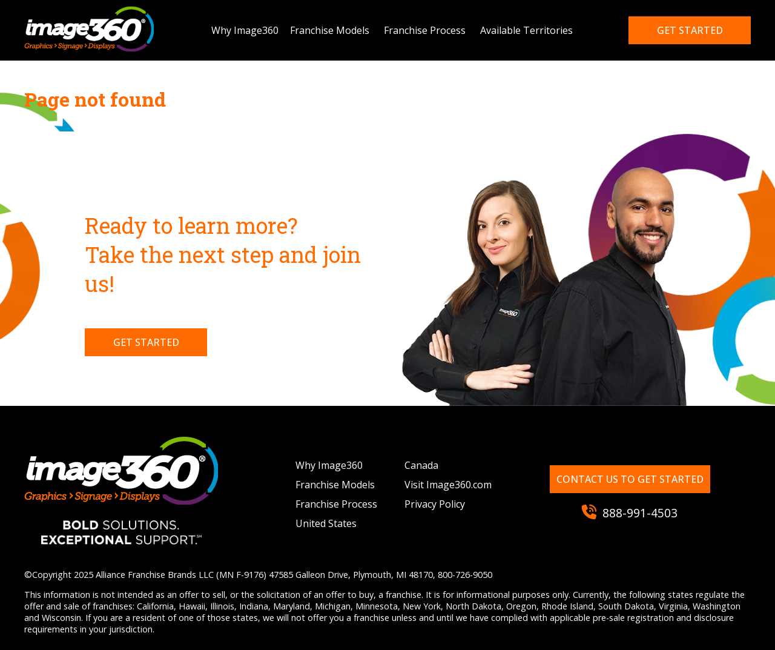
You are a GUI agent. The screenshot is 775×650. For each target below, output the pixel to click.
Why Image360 (245, 30)
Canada (421, 465)
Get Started (146, 342)
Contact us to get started (630, 479)
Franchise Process (425, 30)
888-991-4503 (630, 513)
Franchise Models (329, 30)
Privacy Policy (434, 504)
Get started (690, 30)
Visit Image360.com (448, 484)
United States (326, 523)
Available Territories (526, 30)
